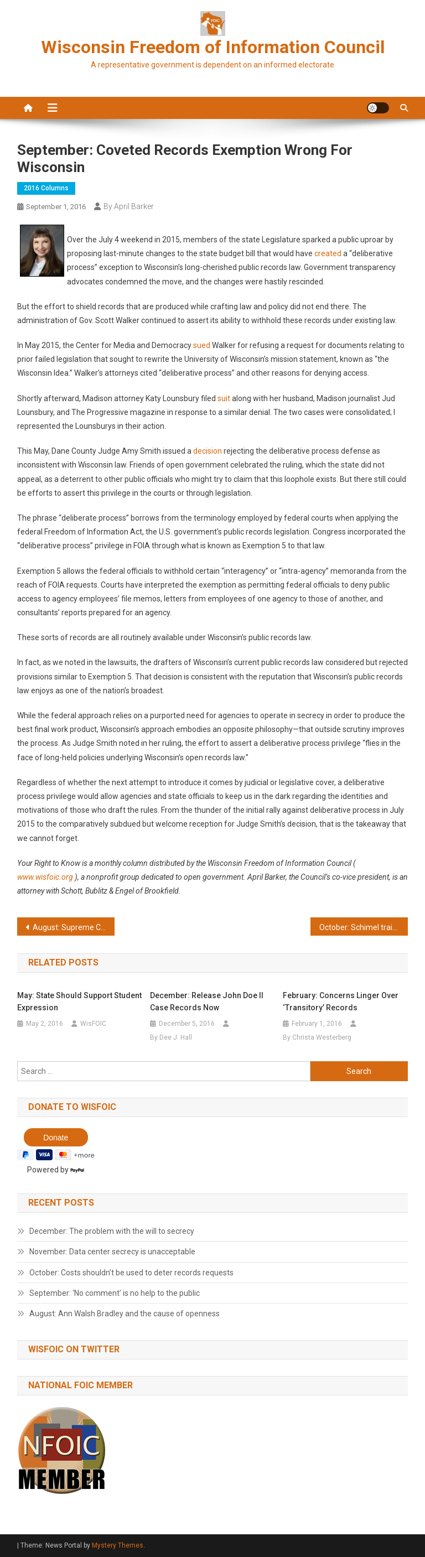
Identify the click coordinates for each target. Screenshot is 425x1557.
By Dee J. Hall (171, 1037)
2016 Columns (46, 188)
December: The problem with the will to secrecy (111, 1231)
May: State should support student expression (79, 1001)
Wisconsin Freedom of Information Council (213, 47)
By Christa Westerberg (317, 1037)
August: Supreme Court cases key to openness (74, 927)
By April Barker (128, 206)
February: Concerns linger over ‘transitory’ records (340, 1001)
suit (223, 398)
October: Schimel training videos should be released (363, 927)
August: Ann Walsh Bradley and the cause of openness (124, 1313)
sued (201, 345)
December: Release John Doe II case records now (206, 1001)
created (327, 253)
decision (207, 451)
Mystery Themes (117, 1545)
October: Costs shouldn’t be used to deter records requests (131, 1272)
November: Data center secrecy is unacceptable (112, 1251)
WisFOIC (93, 1023)
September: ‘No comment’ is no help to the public (114, 1293)
